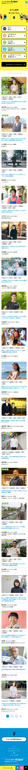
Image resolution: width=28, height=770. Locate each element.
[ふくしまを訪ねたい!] (5, 78)
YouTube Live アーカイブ (14, 750)
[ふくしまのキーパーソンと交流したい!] (10, 78)
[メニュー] (26, 2)
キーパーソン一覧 (7, 768)
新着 (14, 752)
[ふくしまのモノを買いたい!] (3, 78)
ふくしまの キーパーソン (14, 748)
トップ (14, 746)
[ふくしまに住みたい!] (7, 78)
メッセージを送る (14, 755)
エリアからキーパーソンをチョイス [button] (14, 64)
